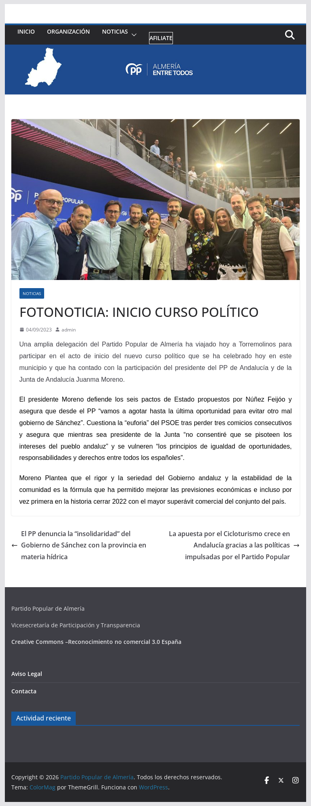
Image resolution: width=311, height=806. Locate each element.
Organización (68, 31)
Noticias (115, 31)
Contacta (23, 691)
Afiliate (161, 38)
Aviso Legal (26, 674)
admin (69, 329)
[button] (132, 35)
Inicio (26, 31)
